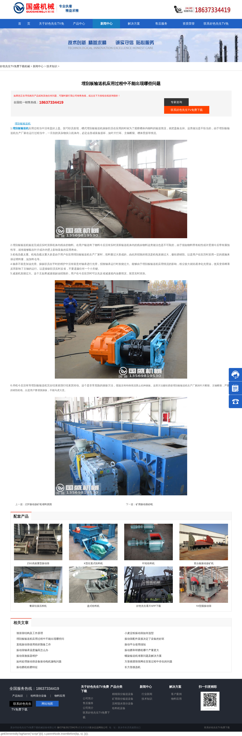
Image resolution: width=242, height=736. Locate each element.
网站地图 (47, 703)
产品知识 (17, 695)
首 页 (24, 23)
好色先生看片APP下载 (148, 606)
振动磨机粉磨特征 (27, 667)
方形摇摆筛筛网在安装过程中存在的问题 (148, 661)
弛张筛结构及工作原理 (29, 633)
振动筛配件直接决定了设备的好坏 (144, 638)
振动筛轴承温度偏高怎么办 (32, 650)
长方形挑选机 (132, 667)
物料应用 (59, 695)
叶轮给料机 (148, 563)
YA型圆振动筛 (203, 606)
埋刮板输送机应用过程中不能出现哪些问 (40, 638)
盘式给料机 (93, 606)
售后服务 (88, 703)
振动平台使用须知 (135, 644)
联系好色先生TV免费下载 (187, 109)
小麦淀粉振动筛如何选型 (139, 633)
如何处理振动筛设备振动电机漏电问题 (38, 661)
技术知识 (52, 66)
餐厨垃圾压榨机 (38, 606)
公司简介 (88, 698)
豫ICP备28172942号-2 (68, 727)
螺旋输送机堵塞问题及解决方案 (143, 655)
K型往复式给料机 (93, 563)
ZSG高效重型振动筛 (38, 563)
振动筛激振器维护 (27, 655)
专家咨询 (176, 102)
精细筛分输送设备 (122, 694)
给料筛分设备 (39, 695)
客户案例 (176, 694)
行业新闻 (147, 694)
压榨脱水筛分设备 (122, 703)
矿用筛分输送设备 (122, 698)
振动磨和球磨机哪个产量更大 (142, 650)
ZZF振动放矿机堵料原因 (38, 504)
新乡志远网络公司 (98, 727)
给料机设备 (118, 708)
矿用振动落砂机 (144, 504)
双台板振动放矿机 (204, 563)
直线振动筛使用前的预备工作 (33, 644)
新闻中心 (38, 66)
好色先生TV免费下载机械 (15, 66)
